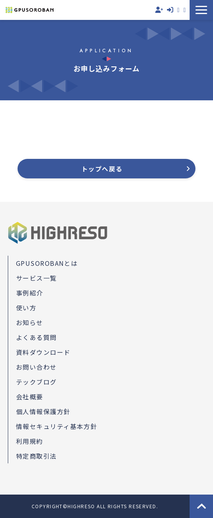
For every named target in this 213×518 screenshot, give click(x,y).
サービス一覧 (36, 278)
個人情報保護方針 (43, 411)
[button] (201, 10)
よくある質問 (36, 337)
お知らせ (29, 322)
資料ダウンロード (184, 10)
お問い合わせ (178, 10)
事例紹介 (29, 292)
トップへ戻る (102, 168)
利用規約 (29, 441)
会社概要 (29, 396)
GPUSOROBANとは (47, 263)
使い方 (26, 307)
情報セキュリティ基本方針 (56, 426)
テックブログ (36, 381)
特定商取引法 (36, 456)
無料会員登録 (159, 10)
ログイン (170, 10)
